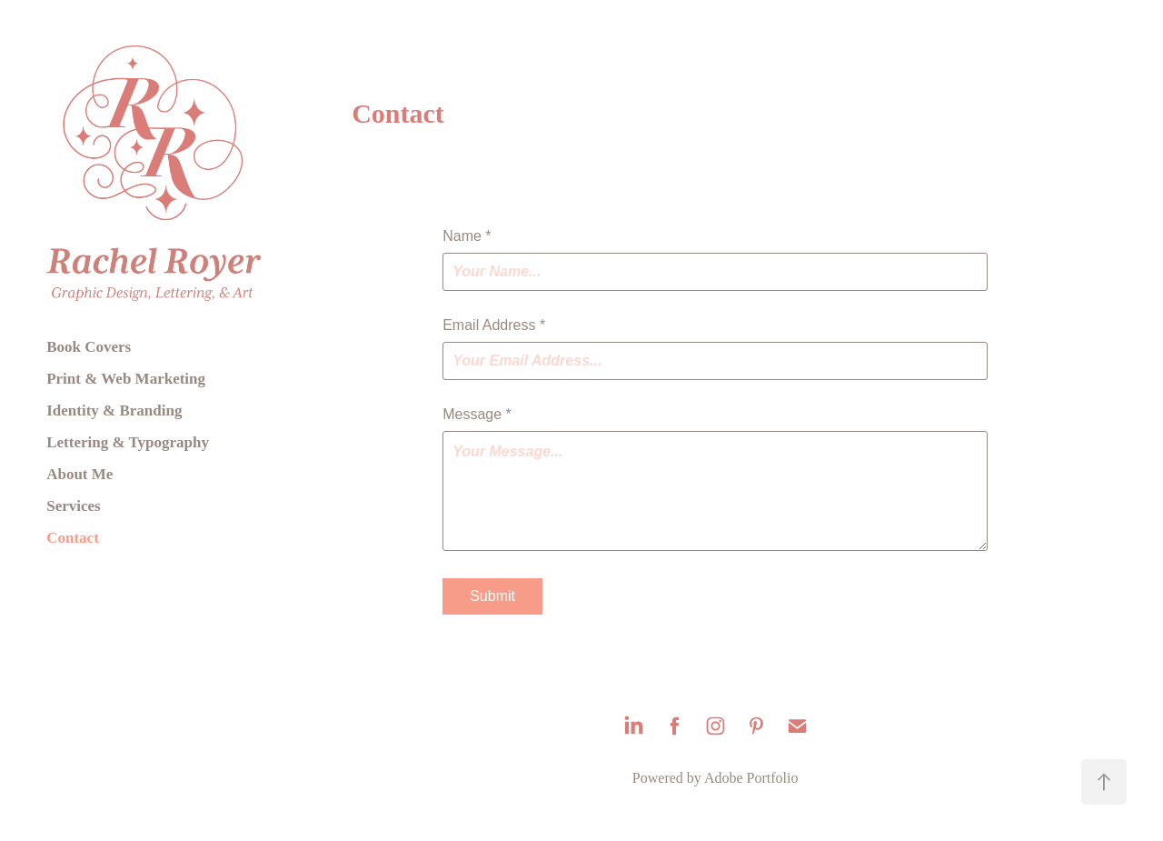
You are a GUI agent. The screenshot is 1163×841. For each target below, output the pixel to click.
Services (73, 506)
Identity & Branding (114, 410)
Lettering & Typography (127, 442)
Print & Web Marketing (125, 378)
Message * (477, 414)
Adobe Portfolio (751, 778)
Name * (466, 236)
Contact (72, 537)
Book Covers (88, 346)
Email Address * (493, 325)
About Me (79, 474)
